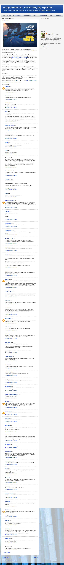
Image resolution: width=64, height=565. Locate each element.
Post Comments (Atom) (12, 560)
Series (34, 15)
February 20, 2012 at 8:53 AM (11, 138)
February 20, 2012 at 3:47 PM (11, 407)
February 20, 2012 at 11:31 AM (11, 314)
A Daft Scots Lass (8, 509)
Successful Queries (27, 15)
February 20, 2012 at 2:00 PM (11, 382)
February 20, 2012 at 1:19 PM (11, 375)
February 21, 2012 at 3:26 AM (11, 516)
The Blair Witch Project (16, 57)
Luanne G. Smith (8, 170)
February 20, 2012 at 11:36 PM (11, 497)
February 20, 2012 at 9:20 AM (11, 153)
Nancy (6, 142)
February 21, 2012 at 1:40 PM (11, 542)
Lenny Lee (7, 307)
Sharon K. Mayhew (9, 493)
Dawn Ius (7, 279)
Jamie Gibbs (7, 501)
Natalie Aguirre (8, 103)
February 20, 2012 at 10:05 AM (11, 219)
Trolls (20, 81)
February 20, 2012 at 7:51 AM (11, 92)
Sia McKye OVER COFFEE (10, 188)
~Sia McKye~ (7, 179)
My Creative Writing (17, 15)
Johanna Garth (8, 318)
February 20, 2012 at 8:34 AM (11, 130)
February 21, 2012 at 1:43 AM (11, 505)
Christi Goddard (8, 356)
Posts (3, 15)
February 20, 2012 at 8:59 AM (11, 146)
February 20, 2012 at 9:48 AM (11, 175)
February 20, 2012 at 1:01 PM (11, 361)
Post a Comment (7, 552)
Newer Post (5, 557)
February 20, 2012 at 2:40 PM (11, 390)
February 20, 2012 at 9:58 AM (11, 196)
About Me (9, 15)
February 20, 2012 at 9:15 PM (11, 457)
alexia (6, 486)
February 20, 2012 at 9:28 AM (11, 167)
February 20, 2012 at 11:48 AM (11, 330)
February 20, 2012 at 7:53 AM (11, 121)
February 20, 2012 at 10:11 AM (11, 234)
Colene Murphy (8, 326)
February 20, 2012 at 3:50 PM (11, 414)
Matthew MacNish (50, 33)
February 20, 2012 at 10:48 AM (11, 250)
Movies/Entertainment (9, 81)
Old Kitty (7, 211)
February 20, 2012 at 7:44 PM (11, 447)
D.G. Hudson (7, 342)
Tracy (6, 111)
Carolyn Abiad (8, 411)
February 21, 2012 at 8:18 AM (11, 534)
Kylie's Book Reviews (42, 15)
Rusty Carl (7, 477)
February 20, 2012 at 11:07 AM (11, 275)
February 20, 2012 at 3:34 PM (11, 397)
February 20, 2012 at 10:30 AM (11, 243)
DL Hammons (8, 386)
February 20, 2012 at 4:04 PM (11, 431)
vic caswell (7, 444)
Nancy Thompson (8, 291)
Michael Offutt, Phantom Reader (11, 394)
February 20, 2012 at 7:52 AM (11, 107)
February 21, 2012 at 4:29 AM (11, 525)
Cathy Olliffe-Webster (9, 125)
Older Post (35, 557)
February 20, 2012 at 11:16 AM (11, 296)
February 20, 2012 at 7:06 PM (11, 440)
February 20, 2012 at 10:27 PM (11, 489)
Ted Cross (7, 520)
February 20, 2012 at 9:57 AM (11, 189)
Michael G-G (7, 254)
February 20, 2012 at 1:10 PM (11, 368)
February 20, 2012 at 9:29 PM (11, 464)
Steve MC (7, 418)
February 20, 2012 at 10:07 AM (11, 226)
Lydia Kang (7, 333)
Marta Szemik (8, 95)
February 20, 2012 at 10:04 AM (11, 207)
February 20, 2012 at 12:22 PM (11, 338)
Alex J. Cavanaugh (32, 50)
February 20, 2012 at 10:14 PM (11, 482)
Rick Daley (7, 528)
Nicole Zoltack (8, 223)
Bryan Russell (8, 434)
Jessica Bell (7, 538)
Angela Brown (8, 401)
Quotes (50, 15)
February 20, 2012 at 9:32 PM (11, 473)
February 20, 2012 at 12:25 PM (11, 352)
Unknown (7, 86)
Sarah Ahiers (7, 247)
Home (20, 557)
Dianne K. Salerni (8, 230)
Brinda (6, 193)
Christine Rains (8, 461)
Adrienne (7, 364)
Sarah (6, 468)
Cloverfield (25, 57)
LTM (6, 150)
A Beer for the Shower (9, 200)
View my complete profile (45, 46)
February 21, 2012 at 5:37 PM (11, 549)
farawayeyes (7, 300)
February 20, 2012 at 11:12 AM (11, 287)
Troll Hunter (5, 21)
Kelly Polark (7, 425)
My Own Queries (57, 15)
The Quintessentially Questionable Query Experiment (27, 7)
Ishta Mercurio (8, 451)
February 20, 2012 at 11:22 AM (11, 303)
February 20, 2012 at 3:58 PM (11, 421)
